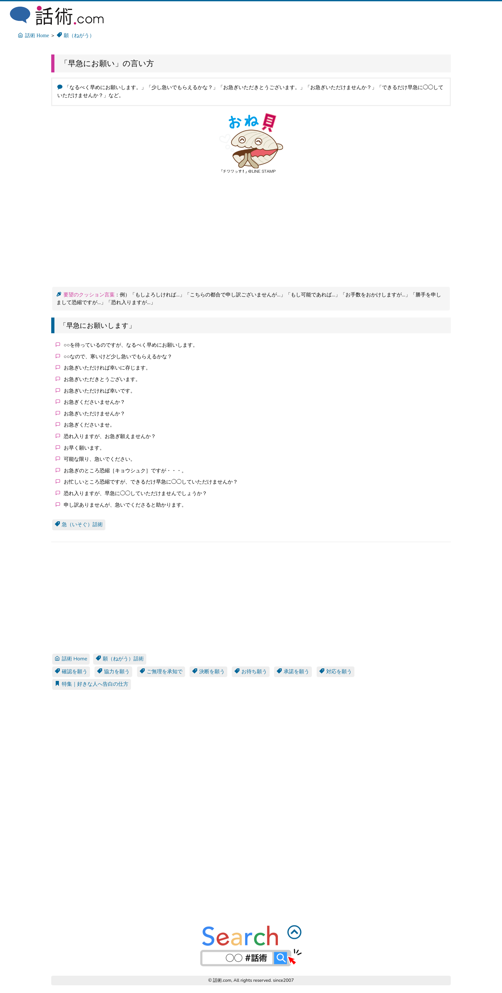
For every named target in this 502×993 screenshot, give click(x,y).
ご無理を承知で (161, 671)
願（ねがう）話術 (120, 658)
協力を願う (113, 671)
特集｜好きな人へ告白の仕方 (91, 684)
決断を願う (208, 671)
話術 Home (71, 658)
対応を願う (335, 671)
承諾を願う (293, 671)
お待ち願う (250, 671)
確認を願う (71, 671)
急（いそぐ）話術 (79, 524)
